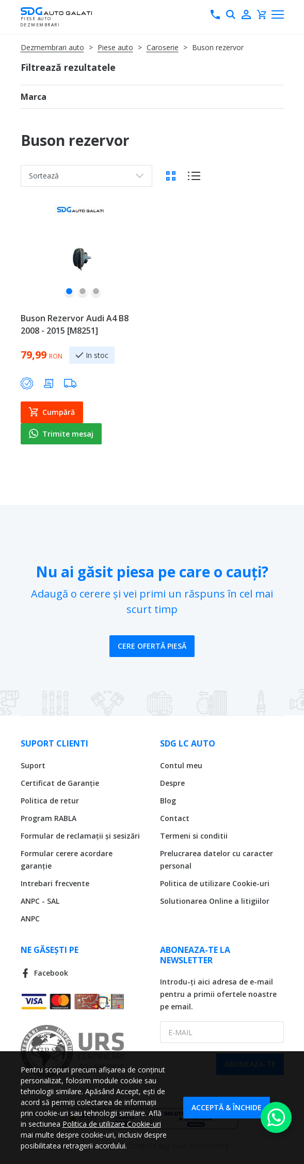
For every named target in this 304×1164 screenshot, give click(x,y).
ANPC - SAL (40, 901)
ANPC (30, 918)
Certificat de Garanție (60, 783)
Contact (174, 818)
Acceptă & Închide (226, 1107)
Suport (33, 765)
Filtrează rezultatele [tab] (68, 67)
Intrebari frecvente (55, 883)
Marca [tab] (33, 96)
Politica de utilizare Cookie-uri (214, 883)
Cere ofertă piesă (152, 646)
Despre (172, 783)
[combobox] (86, 176)
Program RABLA (48, 818)
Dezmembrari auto (52, 47)
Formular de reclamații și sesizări (80, 836)
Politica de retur (50, 800)
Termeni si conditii (194, 836)
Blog (168, 800)
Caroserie (163, 47)
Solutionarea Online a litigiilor (214, 901)
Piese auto (115, 47)
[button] (69, 295)
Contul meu (181, 765)
